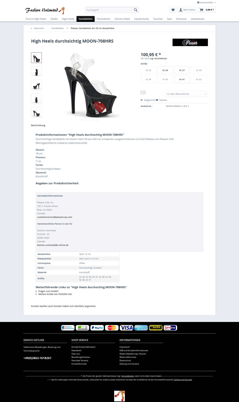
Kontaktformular (79, 363)
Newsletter (76, 350)
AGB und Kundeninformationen (134, 350)
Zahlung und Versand (129, 363)
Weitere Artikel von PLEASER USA (54, 294)
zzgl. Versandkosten (158, 58)
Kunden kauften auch (42, 306)
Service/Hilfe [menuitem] (205, 2)
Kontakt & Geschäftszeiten (83, 347)
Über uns (75, 353)
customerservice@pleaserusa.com (54, 217)
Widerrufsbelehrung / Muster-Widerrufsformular (133, 355)
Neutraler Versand (79, 360)
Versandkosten (127, 376)
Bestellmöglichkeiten (80, 357)
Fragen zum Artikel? (47, 291)
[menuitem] (112, 10)
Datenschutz (125, 360)
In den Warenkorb (186, 93)
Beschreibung (38, 125)
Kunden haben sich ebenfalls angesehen (75, 306)
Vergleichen (148, 100)
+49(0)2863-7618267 (37, 358)
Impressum (125, 347)
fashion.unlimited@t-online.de (52, 245)
